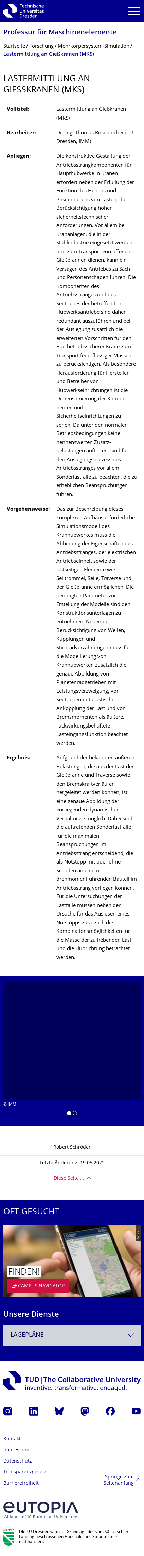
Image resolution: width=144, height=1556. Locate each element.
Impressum (16, 1450)
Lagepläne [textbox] (27, 1335)
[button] (69, 1114)
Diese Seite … (69, 1178)
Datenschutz (17, 1461)
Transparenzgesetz (25, 1472)
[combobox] (72, 1335)
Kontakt (12, 1439)
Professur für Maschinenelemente (60, 33)
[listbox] (72, 1051)
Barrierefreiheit (21, 1483)
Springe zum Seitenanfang (119, 1480)
